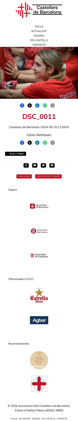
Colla (39, 26)
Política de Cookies (48, 176)
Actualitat (39, 31)
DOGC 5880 (54, 410)
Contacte (39, 45)
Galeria (39, 35)
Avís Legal (24, 176)
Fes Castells (39, 40)
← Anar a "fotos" (15, 153)
